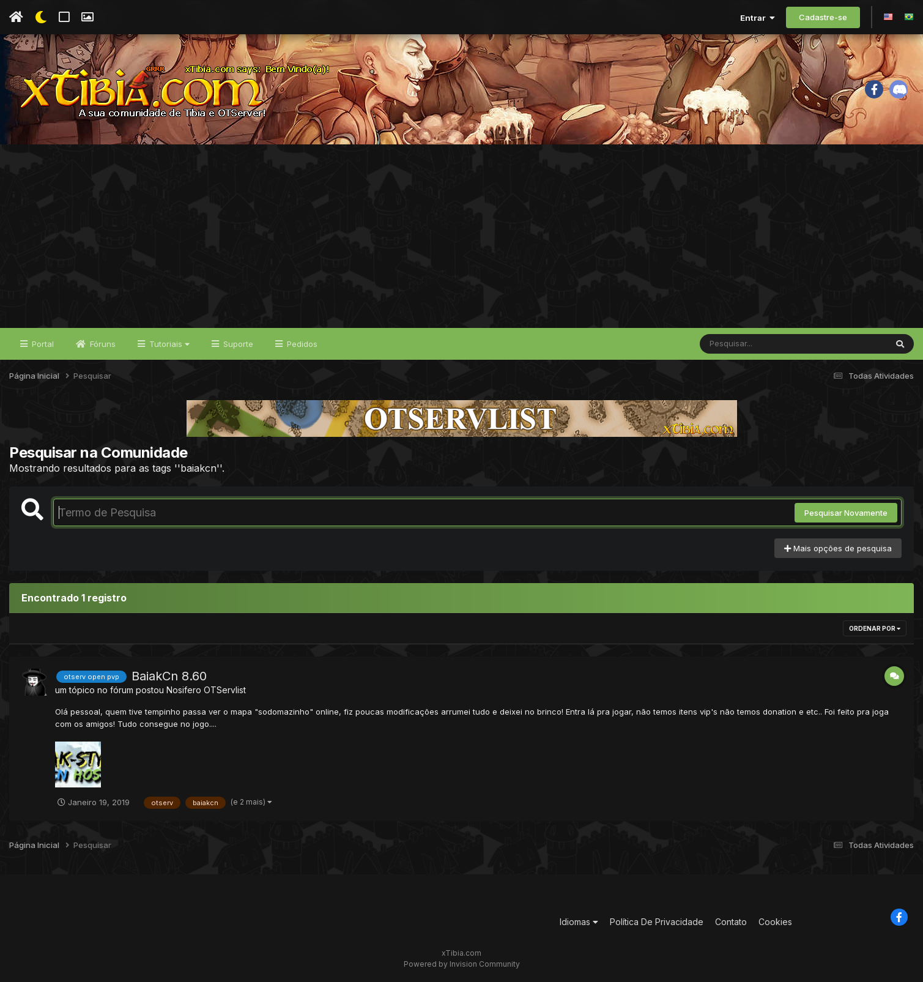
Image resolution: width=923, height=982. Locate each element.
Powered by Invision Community (462, 964)
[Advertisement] (462, 236)
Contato (731, 922)
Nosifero (183, 690)
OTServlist (225, 690)
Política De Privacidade (656, 922)
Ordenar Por (874, 628)
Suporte (237, 344)
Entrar (757, 18)
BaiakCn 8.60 (169, 676)
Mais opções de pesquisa (838, 548)
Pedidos (300, 344)
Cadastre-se (823, 17)
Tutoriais (168, 344)
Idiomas (579, 922)
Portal (41, 344)
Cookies (775, 922)
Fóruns (101, 344)
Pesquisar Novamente (846, 513)
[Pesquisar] (747, 344)
